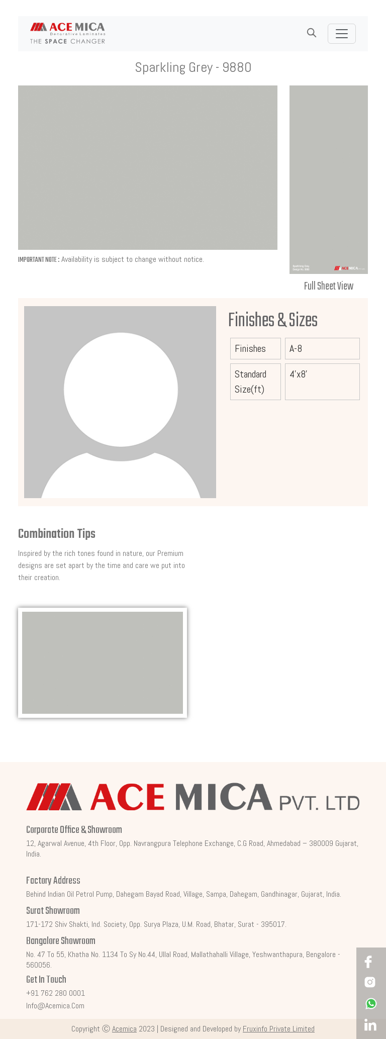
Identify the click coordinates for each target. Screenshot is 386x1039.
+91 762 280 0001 (55, 993)
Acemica (124, 1028)
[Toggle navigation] (342, 34)
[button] (312, 33)
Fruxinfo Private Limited (279, 1028)
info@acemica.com (55, 1005)
